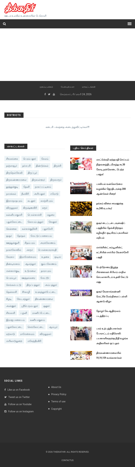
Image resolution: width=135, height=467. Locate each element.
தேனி (26, 186)
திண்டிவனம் (13, 264)
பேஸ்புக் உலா (67, 87)
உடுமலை (30, 271)
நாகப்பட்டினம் (43, 186)
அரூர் (30, 249)
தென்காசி (11, 292)
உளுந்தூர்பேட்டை (45, 292)
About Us (56, 387)
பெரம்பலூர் (29, 158)
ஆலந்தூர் (30, 264)
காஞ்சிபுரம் (47, 200)
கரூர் (44, 207)
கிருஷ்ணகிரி (30, 207)
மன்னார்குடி (12, 271)
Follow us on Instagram (19, 411)
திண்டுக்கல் (42, 165)
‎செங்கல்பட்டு (13, 285)
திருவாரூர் (55, 179)
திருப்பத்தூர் (33, 285)
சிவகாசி (10, 313)
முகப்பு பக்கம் (46, 87)
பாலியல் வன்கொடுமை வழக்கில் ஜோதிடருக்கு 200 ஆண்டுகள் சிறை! (111, 189)
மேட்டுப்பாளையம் (41, 235)
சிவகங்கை (12, 158)
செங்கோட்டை (36, 327)
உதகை (45, 256)
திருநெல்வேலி (14, 172)
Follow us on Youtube (18, 404)
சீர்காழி (26, 292)
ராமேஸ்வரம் (27, 334)
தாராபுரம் (46, 271)
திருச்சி (57, 165)
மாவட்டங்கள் (89, 87)
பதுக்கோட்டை (14, 327)
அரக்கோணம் (47, 242)
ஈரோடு (54, 193)
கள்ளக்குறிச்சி (29, 228)
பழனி (23, 313)
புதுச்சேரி (47, 228)
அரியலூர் (39, 193)
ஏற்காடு (10, 334)
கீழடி (9, 299)
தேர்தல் (21, 235)
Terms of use (58, 401)
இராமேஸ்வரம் (27, 256)
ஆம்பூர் (53, 327)
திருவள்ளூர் (38, 179)
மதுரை (50, 214)
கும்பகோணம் (49, 264)
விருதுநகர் (12, 207)
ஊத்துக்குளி (12, 242)
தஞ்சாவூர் (11, 165)
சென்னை (11, 228)
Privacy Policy (58, 394)
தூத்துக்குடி (12, 186)
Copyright (56, 408)
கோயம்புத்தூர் (35, 221)
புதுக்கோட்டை (14, 221)
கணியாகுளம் (37, 320)
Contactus (67, 460)
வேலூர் (53, 221)
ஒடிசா (57, 256)
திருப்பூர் (32, 172)
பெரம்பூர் (11, 278)
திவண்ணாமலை (44, 299)
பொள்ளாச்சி (35, 214)
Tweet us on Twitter (17, 397)
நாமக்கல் (11, 193)
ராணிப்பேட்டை (41, 313)
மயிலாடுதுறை (14, 341)
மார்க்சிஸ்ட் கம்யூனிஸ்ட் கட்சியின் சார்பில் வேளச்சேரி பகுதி (112, 252)
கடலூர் (31, 200)
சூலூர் (46, 306)
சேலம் (44, 158)
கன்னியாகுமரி (14, 214)
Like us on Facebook (17, 389)
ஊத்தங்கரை (28, 278)
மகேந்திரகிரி (34, 341)
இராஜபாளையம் (15, 320)
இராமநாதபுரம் (14, 200)
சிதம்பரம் (30, 242)
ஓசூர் (9, 235)
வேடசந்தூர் (23, 299)
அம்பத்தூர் (51, 285)
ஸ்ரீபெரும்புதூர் (29, 306)
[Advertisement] (67, 54)
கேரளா (10, 256)
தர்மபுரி (26, 165)
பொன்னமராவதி (47, 249)
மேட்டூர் (44, 278)
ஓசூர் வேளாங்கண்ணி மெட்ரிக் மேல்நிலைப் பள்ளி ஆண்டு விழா (111, 296)
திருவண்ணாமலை (16, 179)
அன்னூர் (11, 306)
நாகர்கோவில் (13, 249)
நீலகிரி (25, 193)
